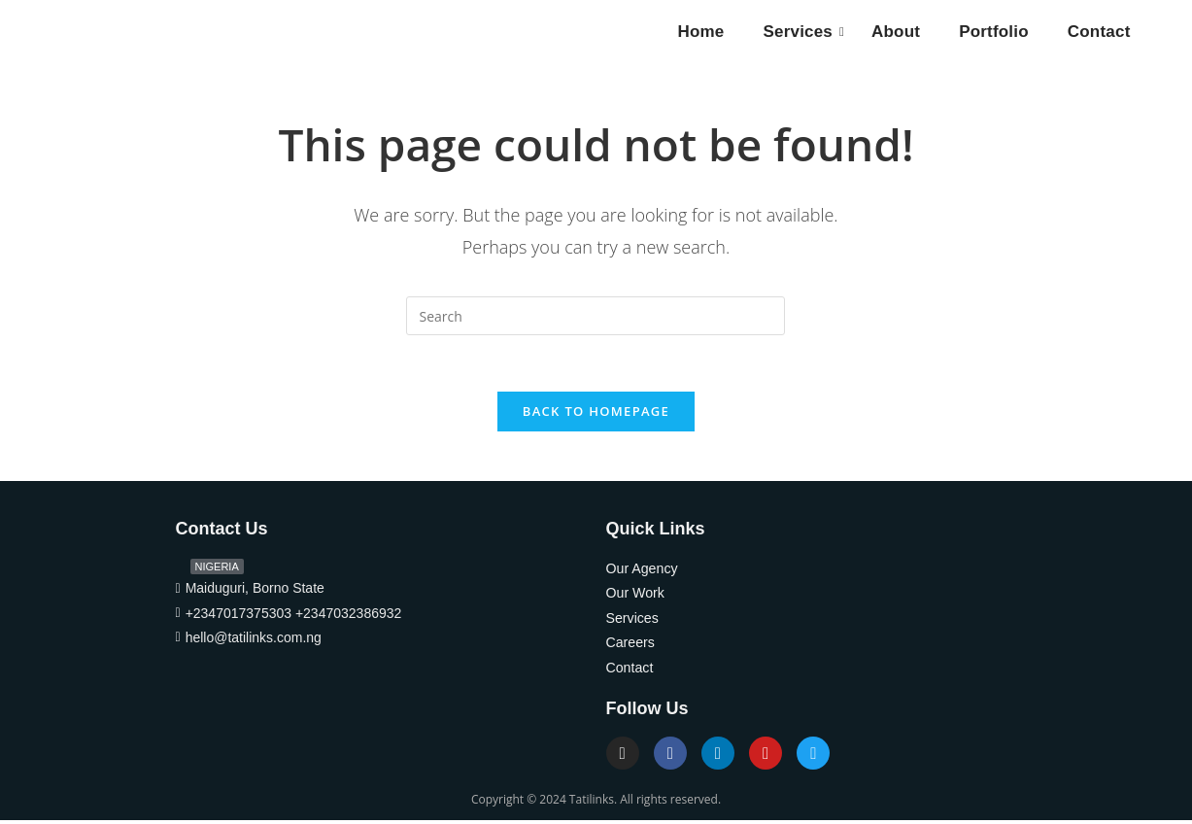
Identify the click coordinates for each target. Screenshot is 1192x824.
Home (700, 31)
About (895, 31)
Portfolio (994, 31)
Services (802, 31)
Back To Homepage (596, 414)
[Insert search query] (595, 315)
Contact (1099, 31)
